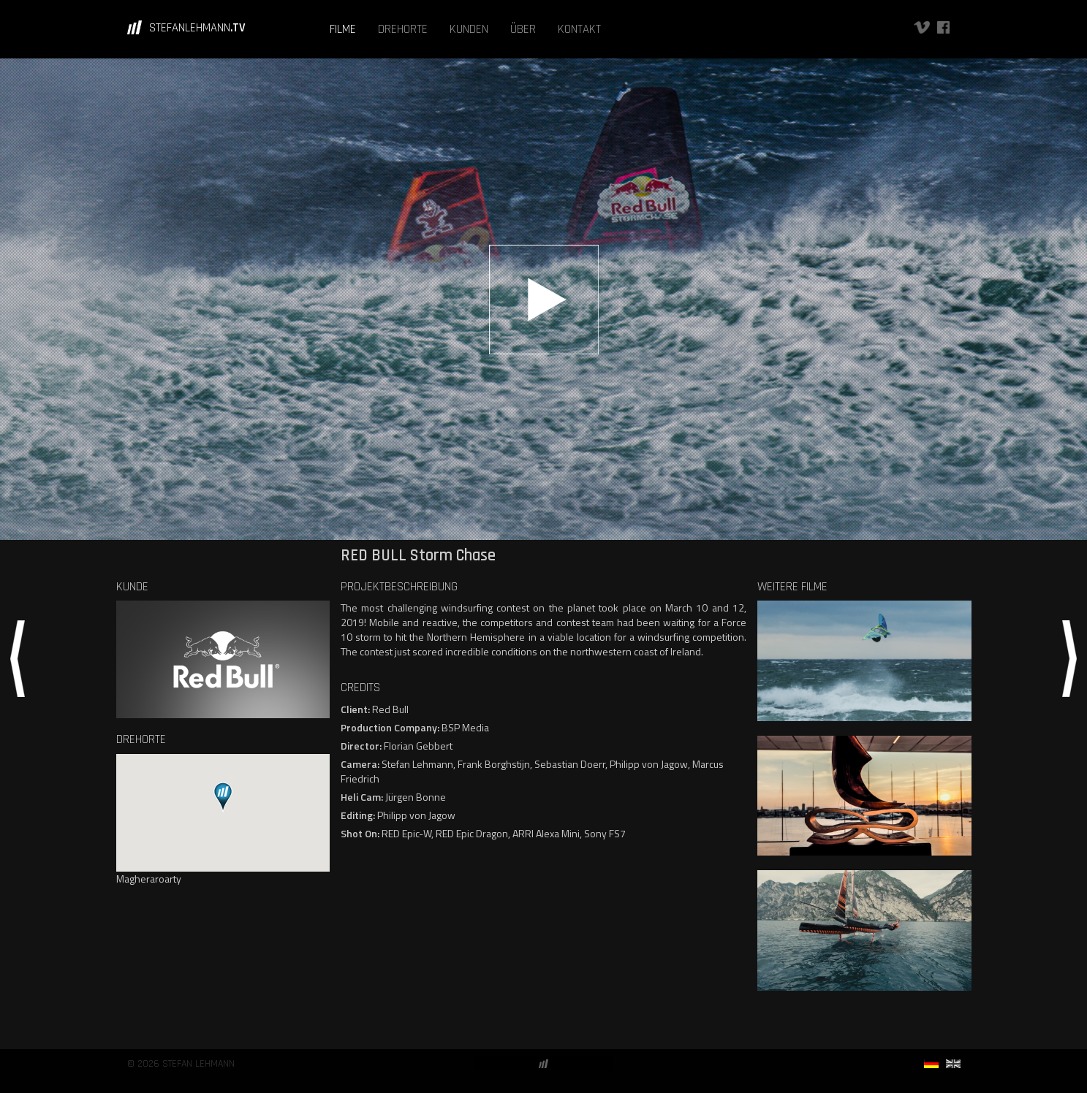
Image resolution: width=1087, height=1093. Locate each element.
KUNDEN (469, 29)
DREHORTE (403, 29)
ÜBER (523, 29)
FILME (343, 29)
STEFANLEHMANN (197, 28)
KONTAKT (579, 29)
